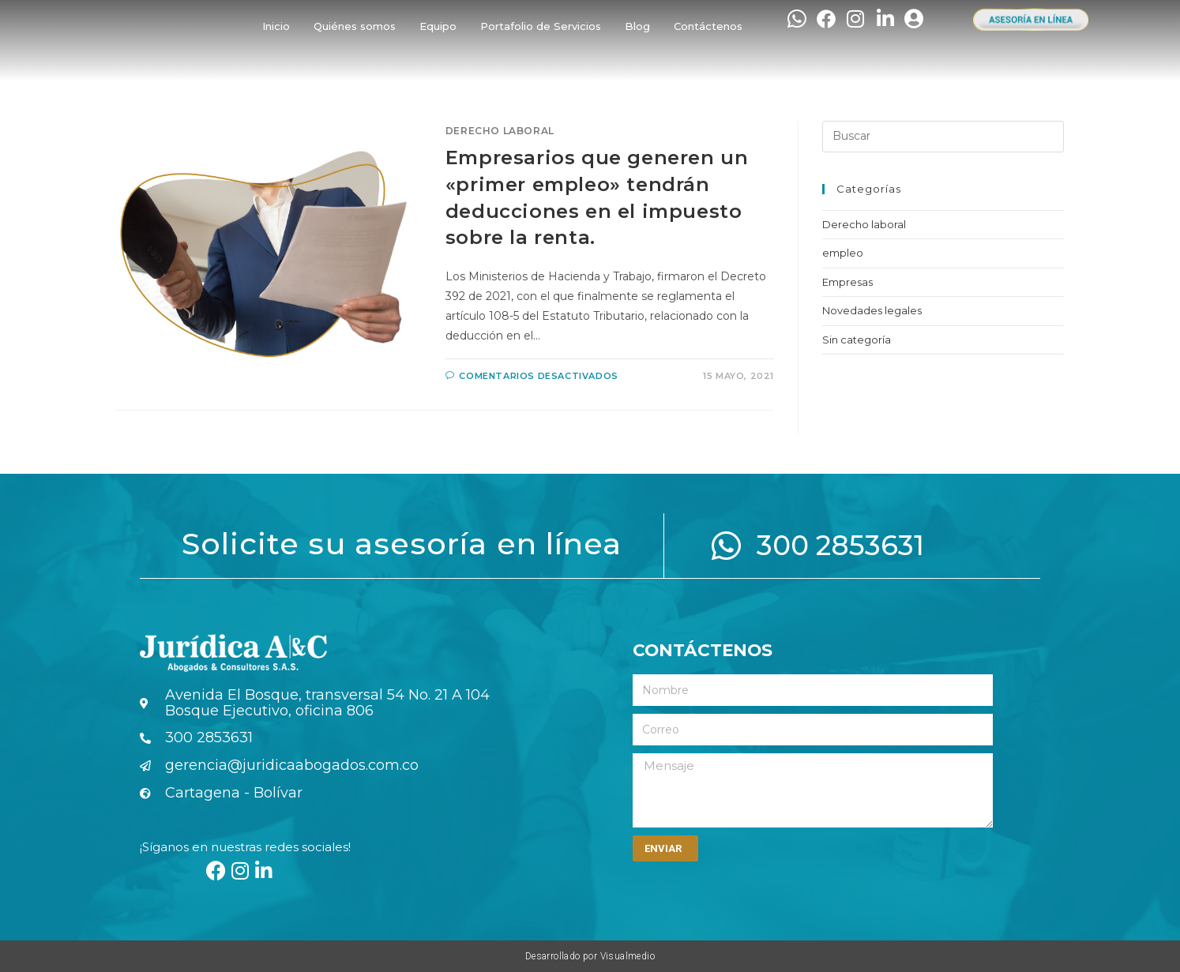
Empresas (847, 282)
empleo (842, 252)
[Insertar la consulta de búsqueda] (943, 136)
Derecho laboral (499, 131)
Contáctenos (708, 26)
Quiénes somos (355, 26)
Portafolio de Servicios (540, 26)
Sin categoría (856, 339)
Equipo (438, 26)
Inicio (276, 26)
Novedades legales (872, 310)
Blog (637, 26)
